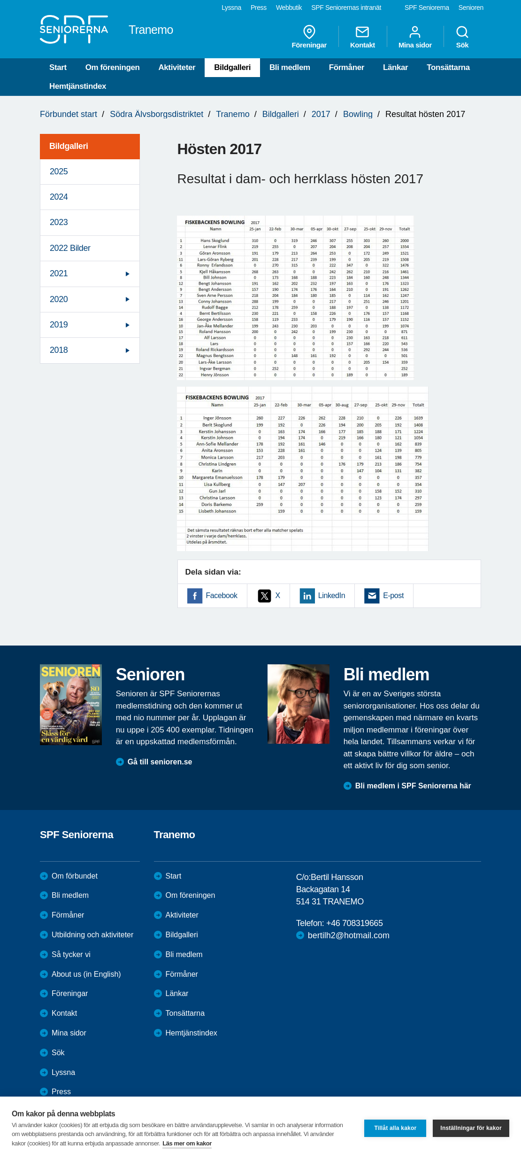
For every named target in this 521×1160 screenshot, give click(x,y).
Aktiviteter (176, 67)
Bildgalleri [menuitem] (68, 146)
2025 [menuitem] (59, 171)
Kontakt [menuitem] (362, 36)
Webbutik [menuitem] (289, 7)
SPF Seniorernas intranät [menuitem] (346, 7)
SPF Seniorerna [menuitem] (427, 7)
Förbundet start (68, 114)
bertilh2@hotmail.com (349, 935)
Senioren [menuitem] (471, 7)
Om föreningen (112, 67)
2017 (321, 114)
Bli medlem (289, 67)
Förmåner (346, 67)
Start (58, 67)
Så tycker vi (71, 954)
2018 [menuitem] (59, 350)
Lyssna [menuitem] (231, 7)
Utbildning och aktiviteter (92, 935)
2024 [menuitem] (59, 197)
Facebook (222, 595)
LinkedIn (331, 595)
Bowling (358, 114)
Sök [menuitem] (462, 36)
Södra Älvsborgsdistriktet (156, 114)
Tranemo (232, 114)
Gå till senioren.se (160, 762)
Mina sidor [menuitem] (415, 36)
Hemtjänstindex (77, 86)
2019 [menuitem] (59, 324)
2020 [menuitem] (59, 299)
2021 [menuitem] (59, 273)
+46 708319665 (354, 923)
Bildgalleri (232, 67)
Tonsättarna (448, 67)
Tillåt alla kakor (395, 1128)
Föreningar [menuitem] (309, 36)
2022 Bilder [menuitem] (70, 248)
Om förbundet (75, 876)
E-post (393, 595)
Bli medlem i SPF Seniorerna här (413, 786)
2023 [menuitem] (59, 222)
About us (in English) (86, 974)
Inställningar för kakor (471, 1128)
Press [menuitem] (259, 7)
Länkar (395, 67)
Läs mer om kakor (187, 1143)
